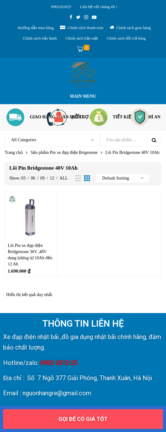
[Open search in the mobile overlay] (83, 140)
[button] (83, 419)
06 (33, 178)
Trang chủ (14, 152)
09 (42, 178)
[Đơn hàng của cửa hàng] (122, 178)
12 (52, 178)
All (63, 178)
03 (23, 178)
